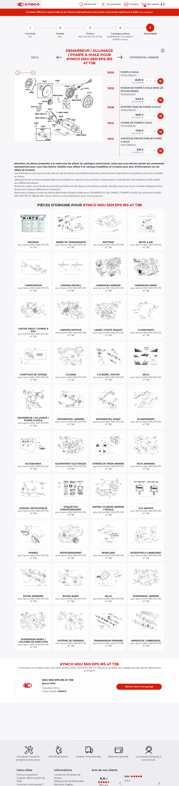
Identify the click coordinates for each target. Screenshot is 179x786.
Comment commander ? (30, 784)
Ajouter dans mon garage (139, 686)
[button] (163, 50)
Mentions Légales (63, 784)
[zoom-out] (17, 73)
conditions (148, 12)
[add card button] (160, 81)
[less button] (147, 81)
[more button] (154, 81)
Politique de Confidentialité (69, 781)
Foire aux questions (27, 774)
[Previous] (59, 57)
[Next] (120, 57)
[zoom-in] (33, 73)
